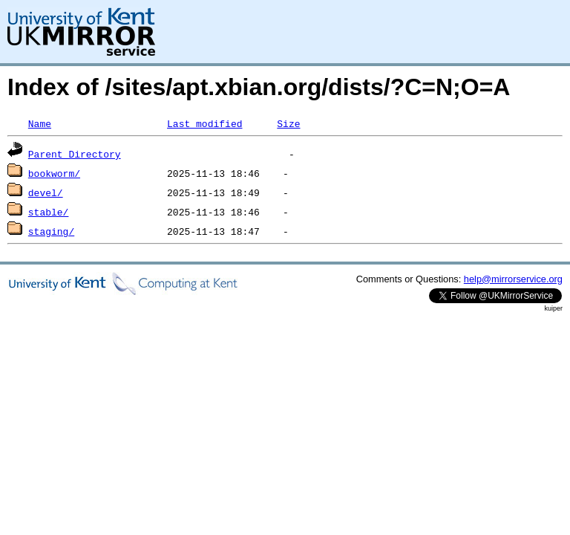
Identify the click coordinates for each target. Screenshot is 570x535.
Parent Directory (74, 153)
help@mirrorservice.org (513, 279)
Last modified (204, 123)
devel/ (45, 192)
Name (39, 123)
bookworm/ (54, 173)
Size (288, 123)
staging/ (51, 231)
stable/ (48, 211)
